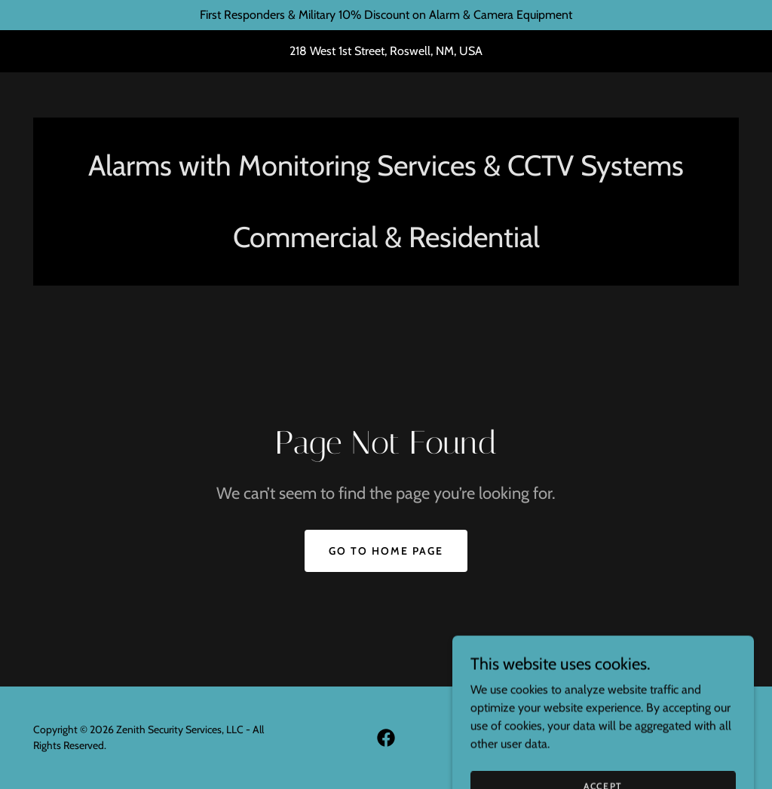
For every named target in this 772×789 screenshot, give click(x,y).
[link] (386, 738)
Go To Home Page (386, 551)
